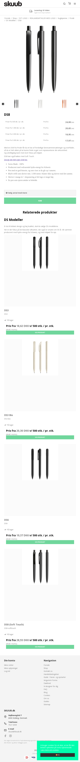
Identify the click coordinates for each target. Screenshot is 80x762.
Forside (47, 665)
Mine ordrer (8, 665)
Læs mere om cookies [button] (50, 750)
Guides (46, 701)
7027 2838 (12, 725)
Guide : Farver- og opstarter (55, 677)
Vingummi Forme (50, 680)
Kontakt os (48, 671)
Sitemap (47, 704)
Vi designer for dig (51, 686)
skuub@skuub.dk (15, 731)
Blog (45, 692)
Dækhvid (47, 683)
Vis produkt (40, 332)
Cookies (47, 695)
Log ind (7, 671)
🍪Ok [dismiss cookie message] (58, 755)
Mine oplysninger (11, 668)
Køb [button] (40, 201)
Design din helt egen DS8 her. (16, 160)
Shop (46, 668)
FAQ (45, 689)
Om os (46, 698)
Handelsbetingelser (51, 674)
